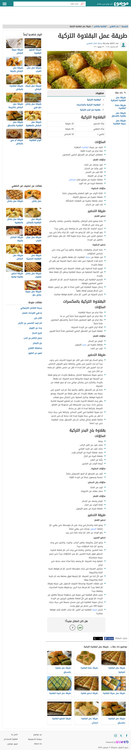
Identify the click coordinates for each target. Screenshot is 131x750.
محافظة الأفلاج (35, 348)
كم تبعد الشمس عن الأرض (30, 323)
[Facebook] (126, 736)
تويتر (100, 638)
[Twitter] (121, 736)
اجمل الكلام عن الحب (32, 338)
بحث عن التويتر (35, 328)
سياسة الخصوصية (35, 739)
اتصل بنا (14, 734)
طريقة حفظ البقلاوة (120, 106)
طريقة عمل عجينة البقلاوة (119, 122)
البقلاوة (85, 147)
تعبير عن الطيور (35, 353)
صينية (95, 610)
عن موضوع (37, 734)
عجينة (87, 257)
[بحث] (82, 4)
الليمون (93, 529)
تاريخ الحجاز (37, 333)
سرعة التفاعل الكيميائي (31, 308)
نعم (80, 628)
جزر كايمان (37, 343)
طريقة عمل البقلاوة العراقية (118, 99)
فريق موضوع (12, 744)
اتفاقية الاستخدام (11, 739)
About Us (38, 744)
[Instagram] (115, 736)
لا (72, 628)
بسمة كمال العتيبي (94, 43)
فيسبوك (110, 638)
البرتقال (72, 180)
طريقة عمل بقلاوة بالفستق (119, 114)
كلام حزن (38, 318)
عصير (84, 345)
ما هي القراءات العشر (32, 313)
